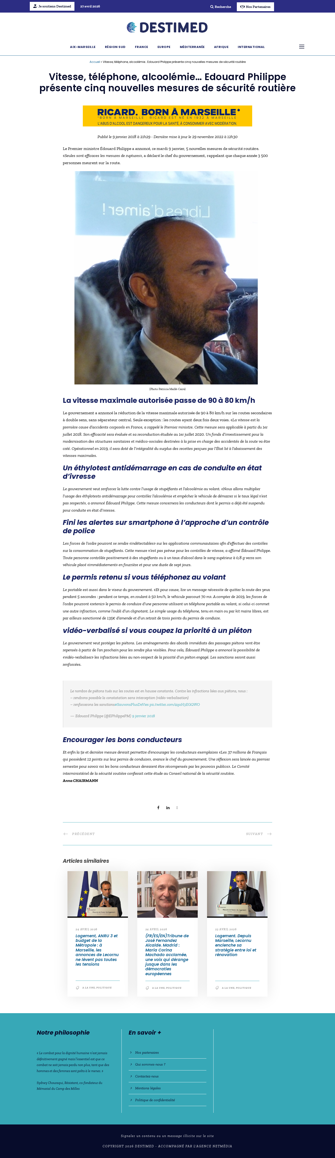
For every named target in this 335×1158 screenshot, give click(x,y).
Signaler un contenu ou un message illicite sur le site (167, 1136)
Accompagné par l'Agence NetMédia (195, 1146)
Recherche (220, 7)
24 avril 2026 (86, 929)
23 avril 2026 (226, 929)
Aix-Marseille (83, 47)
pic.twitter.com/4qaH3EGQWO (175, 704)
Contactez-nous (147, 1076)
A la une (88, 987)
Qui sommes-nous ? (150, 1064)
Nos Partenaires (255, 7)
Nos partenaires (147, 1052)
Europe (164, 47)
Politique (104, 987)
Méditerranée (192, 47)
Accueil (95, 62)
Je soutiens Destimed (52, 6)
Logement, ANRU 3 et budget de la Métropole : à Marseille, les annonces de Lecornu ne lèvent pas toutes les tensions (97, 950)
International (251, 47)
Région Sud (115, 47)
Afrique (221, 47)
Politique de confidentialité (155, 1100)
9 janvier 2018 (143, 715)
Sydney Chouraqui (50, 1083)
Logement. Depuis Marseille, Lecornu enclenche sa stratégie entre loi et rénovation (235, 945)
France (141, 47)
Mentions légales (148, 1088)
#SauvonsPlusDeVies (132, 704)
